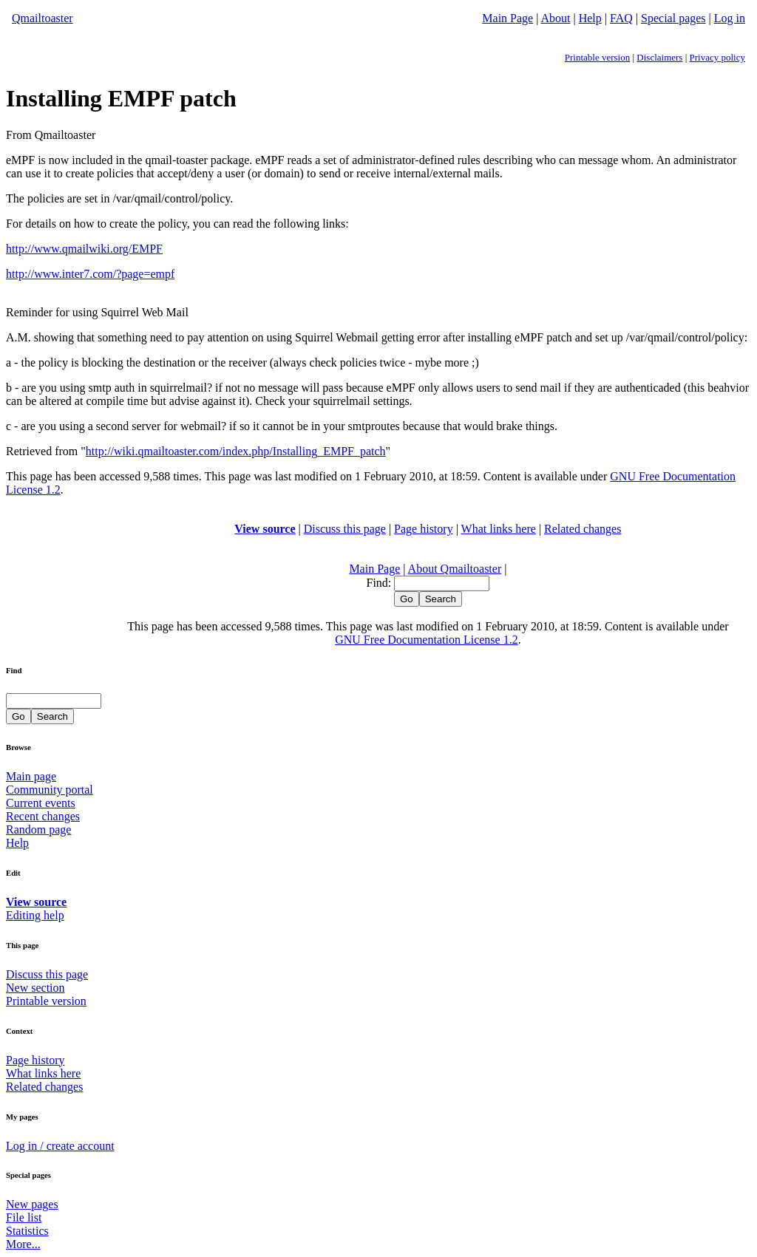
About (556, 18)
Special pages (673, 18)
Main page (31, 776)
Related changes (582, 528)
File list (23, 1217)
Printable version (597, 57)
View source (264, 528)
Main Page (507, 18)
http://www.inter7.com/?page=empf (90, 274)
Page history (423, 528)
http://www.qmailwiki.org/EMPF (84, 248)
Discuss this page (345, 528)
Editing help (35, 915)
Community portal (49, 789)
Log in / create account (60, 1146)
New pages (32, 1204)
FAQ (621, 18)
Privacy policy (717, 57)
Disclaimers (659, 57)
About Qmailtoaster (455, 568)
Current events (40, 803)
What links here (498, 528)
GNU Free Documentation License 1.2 (426, 639)
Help (590, 18)
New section (35, 987)
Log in (729, 18)
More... (23, 1244)
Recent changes (43, 816)
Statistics (27, 1230)
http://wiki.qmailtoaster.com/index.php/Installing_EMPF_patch (236, 451)
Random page (38, 829)
